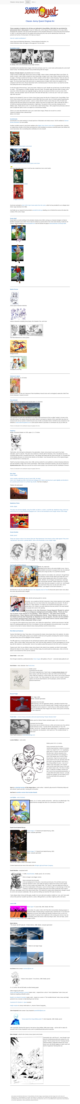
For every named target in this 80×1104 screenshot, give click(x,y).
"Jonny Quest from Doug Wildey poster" (26, 1019)
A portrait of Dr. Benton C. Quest (18, 1002)
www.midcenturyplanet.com (23, 422)
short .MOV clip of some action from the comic (34, 205)
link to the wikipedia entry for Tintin (39, 589)
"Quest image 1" (31, 830)
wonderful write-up (37, 210)
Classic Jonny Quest (17, 2)
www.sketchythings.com (29, 735)
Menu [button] (34, 2)
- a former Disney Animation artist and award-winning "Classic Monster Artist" (33, 717)
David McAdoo (31, 873)
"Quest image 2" (31, 851)
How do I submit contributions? (18, 38)
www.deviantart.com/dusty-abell (58, 223)
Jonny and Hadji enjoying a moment (19, 992)
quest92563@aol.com (39, 1010)
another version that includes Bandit (27, 792)
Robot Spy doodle (31, 481)
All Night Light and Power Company (44, 865)
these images (36, 659)
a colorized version (19, 787)
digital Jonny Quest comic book (46, 125)
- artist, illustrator (17, 797)
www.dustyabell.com (30, 223)
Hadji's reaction (14, 1005)
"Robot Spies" (30, 906)
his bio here (31, 665)
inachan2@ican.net (28, 968)
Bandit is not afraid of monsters (18, 997)
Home (27, 2)
